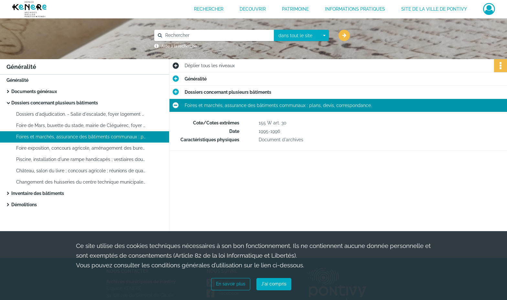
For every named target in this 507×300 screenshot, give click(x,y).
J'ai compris (273, 283)
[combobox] (301, 35)
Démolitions (24, 204)
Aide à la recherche (179, 46)
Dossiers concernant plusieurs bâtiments (54, 102)
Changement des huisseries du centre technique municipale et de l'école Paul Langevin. (81, 182)
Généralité (17, 80)
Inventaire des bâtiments (37, 193)
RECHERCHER (208, 9)
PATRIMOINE (295, 9)
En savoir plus (230, 283)
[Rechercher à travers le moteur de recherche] (217, 35)
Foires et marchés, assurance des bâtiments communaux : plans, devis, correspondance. (81, 136)
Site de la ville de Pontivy (434, 9)
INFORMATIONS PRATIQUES (355, 9)
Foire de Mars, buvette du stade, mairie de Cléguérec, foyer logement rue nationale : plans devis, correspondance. (81, 125)
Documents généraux (34, 91)
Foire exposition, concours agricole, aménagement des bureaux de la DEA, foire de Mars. (81, 148)
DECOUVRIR (253, 9)
